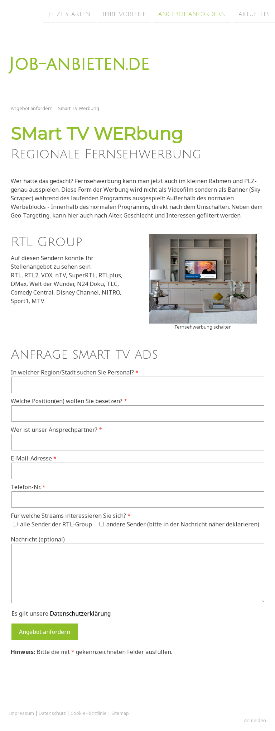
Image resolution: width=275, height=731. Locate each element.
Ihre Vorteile (124, 14)
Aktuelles (254, 14)
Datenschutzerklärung (80, 613)
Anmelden (255, 720)
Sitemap (120, 713)
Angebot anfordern (192, 14)
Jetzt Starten (69, 14)
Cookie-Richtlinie (89, 713)
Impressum (21, 713)
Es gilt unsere (61, 613)
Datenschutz (52, 713)
